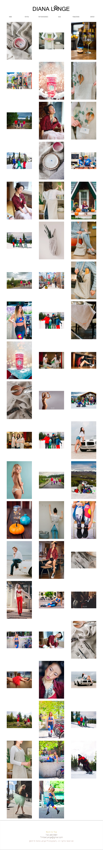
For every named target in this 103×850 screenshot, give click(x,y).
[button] (27, 16)
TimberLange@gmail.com (51, 837)
